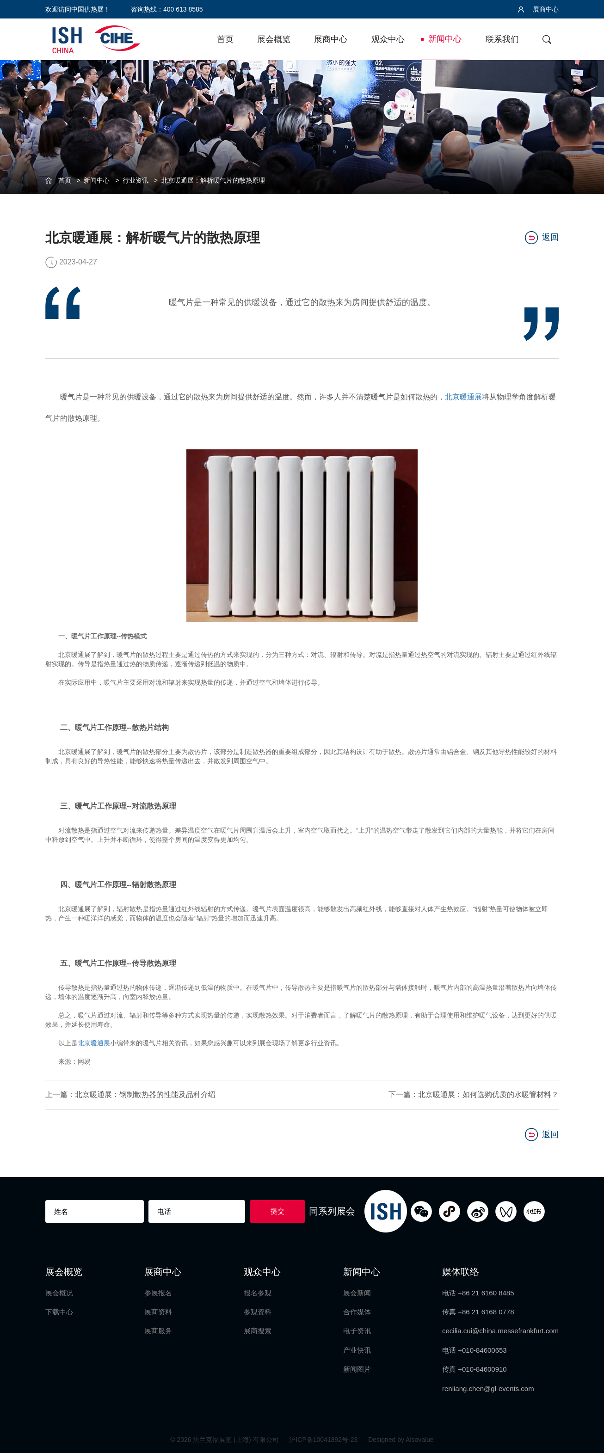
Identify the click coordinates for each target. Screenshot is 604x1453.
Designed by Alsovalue (401, 1439)
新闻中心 (445, 38)
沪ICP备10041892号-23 (324, 1439)
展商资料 (158, 1311)
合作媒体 (357, 1311)
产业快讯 (357, 1350)
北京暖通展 (463, 397)
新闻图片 (357, 1369)
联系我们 (502, 39)
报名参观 (257, 1292)
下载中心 (59, 1311)
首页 (225, 39)
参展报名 (158, 1292)
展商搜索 (257, 1330)
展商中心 (538, 9)
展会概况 (59, 1292)
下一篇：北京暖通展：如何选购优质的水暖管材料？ (473, 1094)
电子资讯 (357, 1330)
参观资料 (257, 1311)
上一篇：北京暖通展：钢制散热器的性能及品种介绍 (130, 1094)
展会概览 (273, 39)
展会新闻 (357, 1292)
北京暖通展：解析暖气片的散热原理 (213, 180)
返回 (542, 237)
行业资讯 (135, 180)
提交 (277, 1210)
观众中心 (388, 39)
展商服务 (158, 1330)
